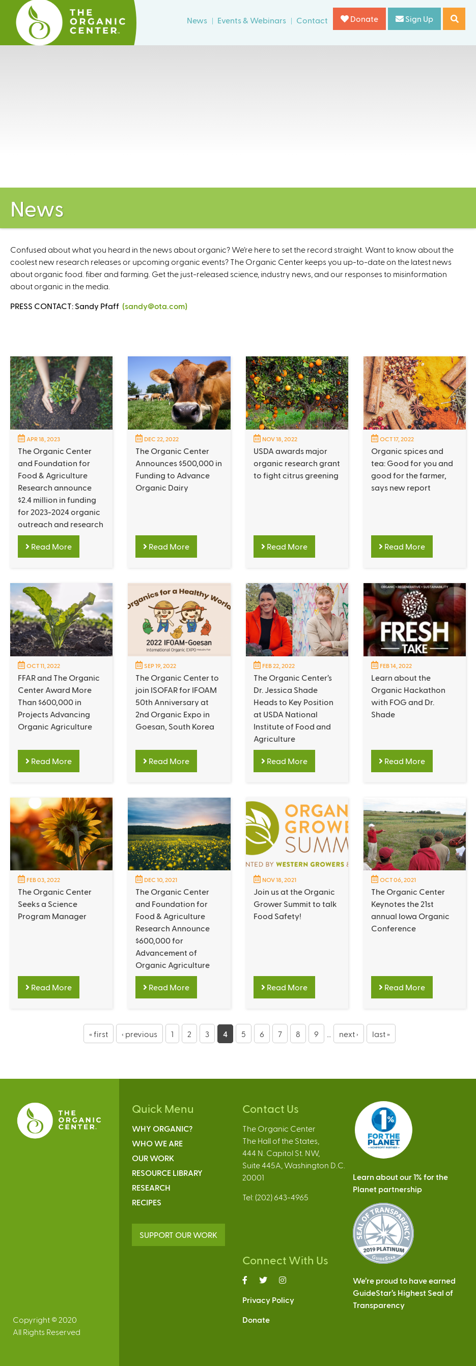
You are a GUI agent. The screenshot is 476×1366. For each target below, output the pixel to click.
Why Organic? (162, 1128)
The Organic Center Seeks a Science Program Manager (55, 904)
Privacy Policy (268, 1299)
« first (98, 1034)
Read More (48, 546)
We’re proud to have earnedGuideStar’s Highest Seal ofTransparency (404, 1293)
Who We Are (157, 1143)
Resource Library (167, 1172)
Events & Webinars (251, 20)
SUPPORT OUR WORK (178, 1234)
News (197, 20)
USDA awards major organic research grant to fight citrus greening (297, 463)
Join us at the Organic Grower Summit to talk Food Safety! (295, 904)
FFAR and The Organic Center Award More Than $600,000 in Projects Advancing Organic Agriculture (59, 702)
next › (348, 1034)
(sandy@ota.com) (154, 306)
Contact (312, 20)
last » (381, 1034)
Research (151, 1187)
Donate (359, 18)
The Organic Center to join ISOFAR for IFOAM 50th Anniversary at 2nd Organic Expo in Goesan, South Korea (177, 702)
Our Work (153, 1158)
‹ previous (139, 1034)
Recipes (146, 1202)
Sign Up (414, 18)
